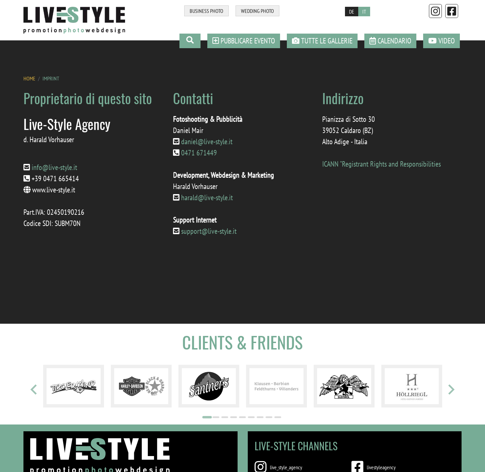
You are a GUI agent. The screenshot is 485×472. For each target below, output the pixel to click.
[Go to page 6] (251, 417)
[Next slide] (450, 389)
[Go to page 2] (216, 417)
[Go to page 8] (269, 417)
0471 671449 (199, 152)
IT (364, 11)
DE (351, 11)
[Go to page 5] (242, 417)
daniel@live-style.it (206, 141)
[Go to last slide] (34, 389)
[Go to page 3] (225, 417)
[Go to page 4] (233, 417)
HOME (29, 78)
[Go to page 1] (207, 417)
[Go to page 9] (278, 417)
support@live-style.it (209, 231)
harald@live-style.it (207, 197)
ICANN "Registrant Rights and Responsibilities (381, 164)
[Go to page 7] (260, 417)
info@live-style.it (54, 167)
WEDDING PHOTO (257, 10)
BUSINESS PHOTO (206, 10)
